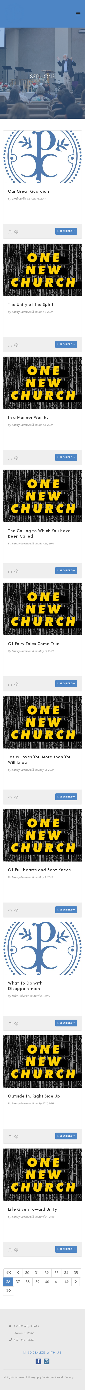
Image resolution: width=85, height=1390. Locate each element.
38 (28, 1282)
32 (47, 1272)
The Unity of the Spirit (31, 304)
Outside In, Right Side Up (34, 1096)
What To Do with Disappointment (25, 986)
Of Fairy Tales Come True (34, 644)
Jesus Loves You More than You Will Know (40, 759)
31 (37, 1272)
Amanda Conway (64, 1377)
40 (47, 1282)
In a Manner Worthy (28, 417)
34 (66, 1272)
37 (18, 1282)
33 (56, 1272)
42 (67, 1282)
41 (57, 1282)
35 (76, 1272)
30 (27, 1272)
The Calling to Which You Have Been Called (39, 533)
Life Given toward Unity (32, 1209)
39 (37, 1282)
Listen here (66, 231)
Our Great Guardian (28, 191)
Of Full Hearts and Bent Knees (39, 870)
